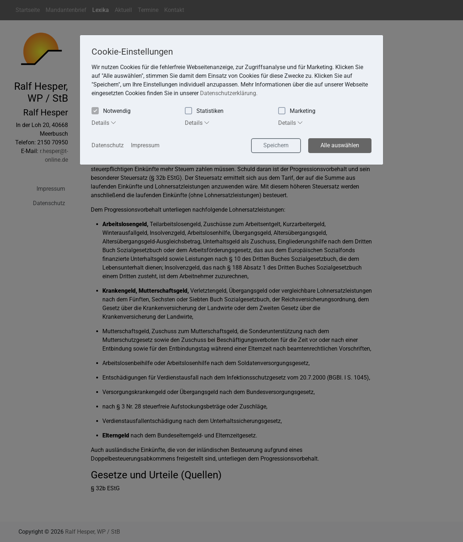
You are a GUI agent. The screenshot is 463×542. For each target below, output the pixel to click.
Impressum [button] (145, 145)
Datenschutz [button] (108, 145)
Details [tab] (104, 122)
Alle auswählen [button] (339, 145)
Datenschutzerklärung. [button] (229, 93)
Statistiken (204, 111)
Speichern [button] (276, 145)
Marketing (296, 111)
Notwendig (111, 111)
